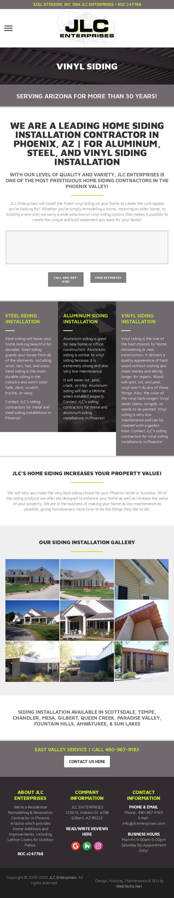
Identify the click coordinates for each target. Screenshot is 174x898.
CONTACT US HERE (87, 761)
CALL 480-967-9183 (66, 279)
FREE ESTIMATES (108, 277)
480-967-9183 (150, 812)
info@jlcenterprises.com (143, 823)
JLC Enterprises (62, 877)
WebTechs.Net (129, 886)
